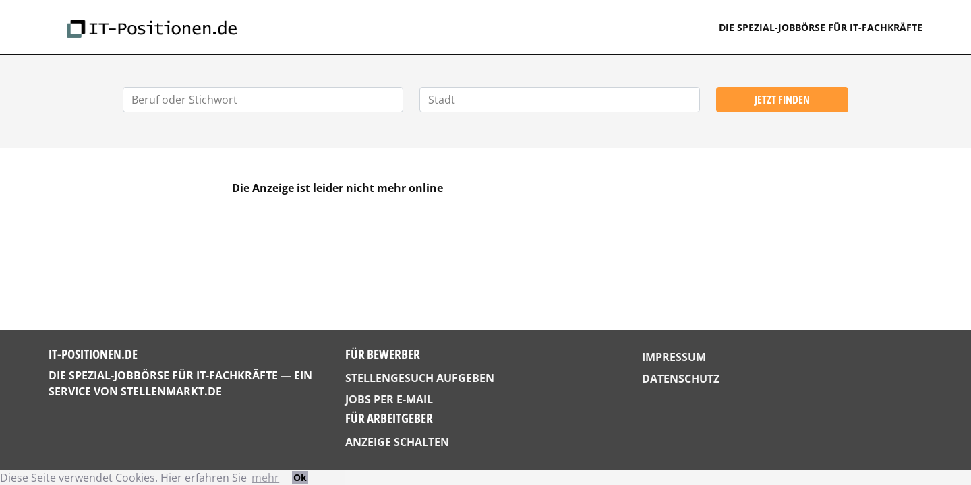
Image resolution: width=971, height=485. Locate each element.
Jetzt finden (782, 99)
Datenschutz (680, 378)
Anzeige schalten (397, 441)
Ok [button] (300, 477)
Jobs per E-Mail (389, 399)
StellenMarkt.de (171, 391)
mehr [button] (265, 477)
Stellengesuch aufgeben (419, 377)
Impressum (674, 357)
